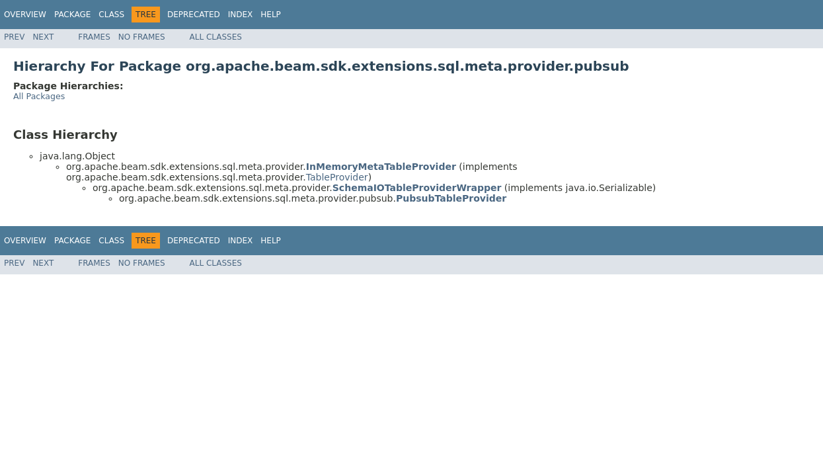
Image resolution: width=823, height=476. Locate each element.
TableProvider (337, 177)
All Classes (216, 37)
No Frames (141, 37)
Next (43, 37)
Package (72, 14)
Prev (14, 37)
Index (240, 14)
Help (270, 14)
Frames (94, 37)
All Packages (39, 96)
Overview (25, 14)
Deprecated (193, 14)
